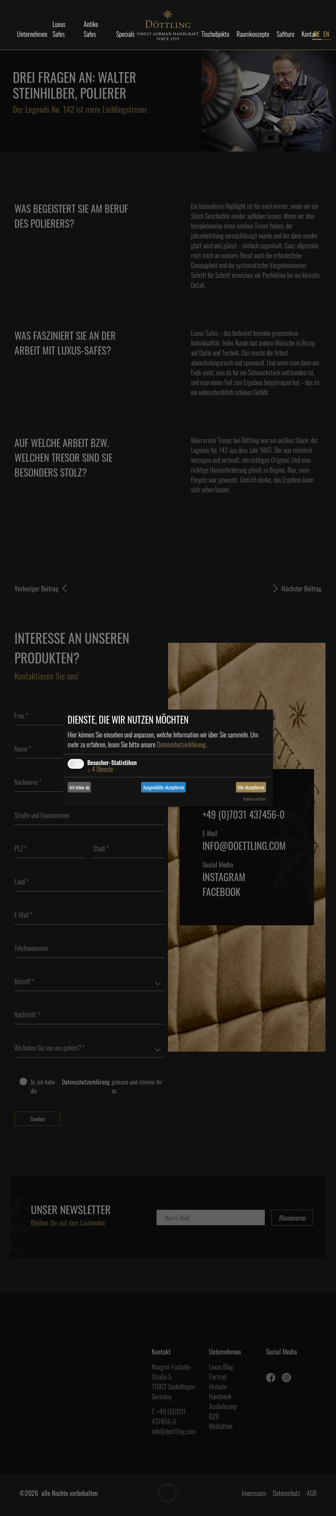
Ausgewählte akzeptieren (163, 787)
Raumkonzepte (253, 34)
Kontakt (310, 34)
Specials (125, 34)
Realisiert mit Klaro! (254, 799)
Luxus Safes (58, 29)
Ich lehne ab (79, 787)
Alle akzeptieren (251, 787)
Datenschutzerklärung (181, 744)
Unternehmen (32, 34)
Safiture (285, 34)
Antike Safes (91, 29)
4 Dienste (100, 769)
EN (326, 34)
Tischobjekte (215, 34)
